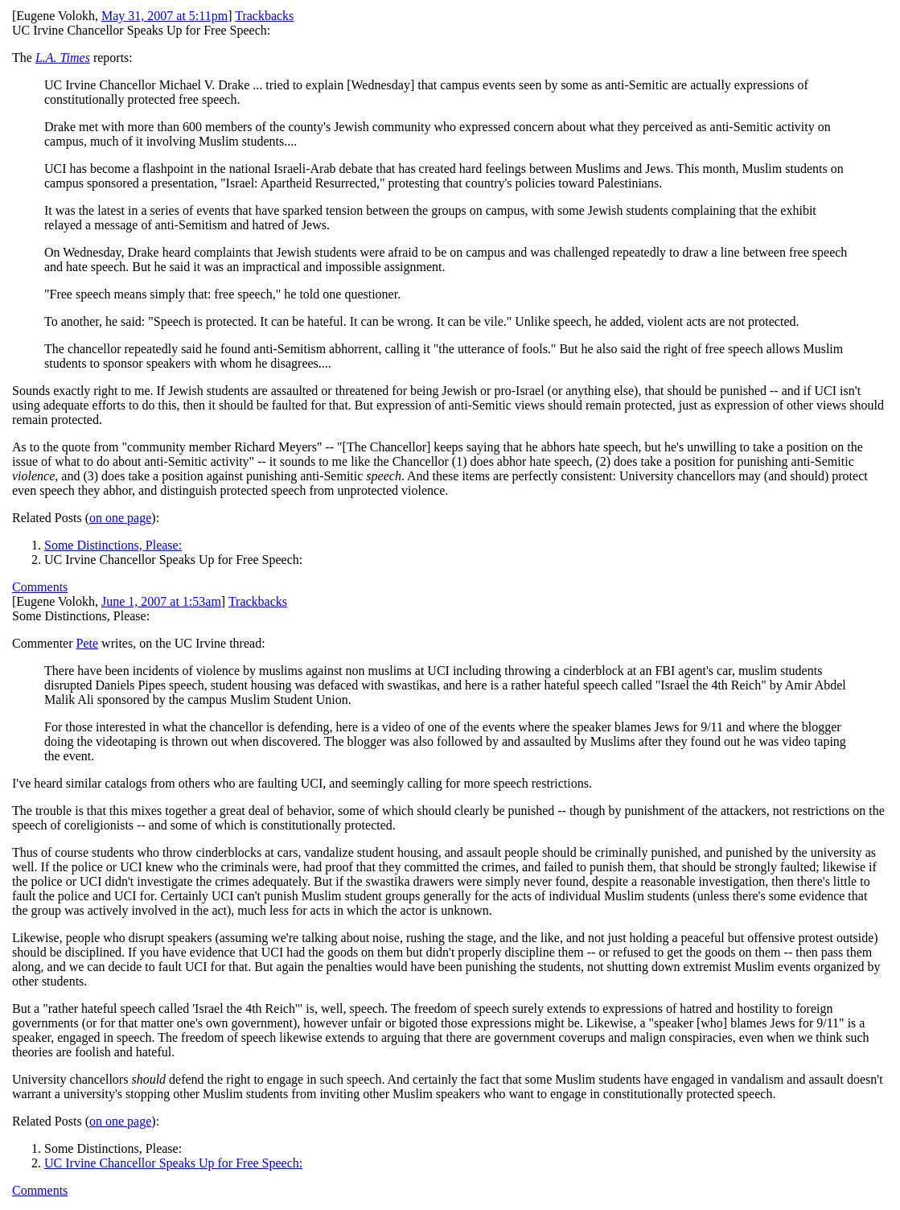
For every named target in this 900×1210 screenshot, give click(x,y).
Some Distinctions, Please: (113, 545)
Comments (40, 587)
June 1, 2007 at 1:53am (161, 601)
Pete (87, 643)
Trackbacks (264, 16)
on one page (120, 518)
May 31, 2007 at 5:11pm (164, 16)
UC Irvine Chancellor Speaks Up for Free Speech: (173, 1163)
